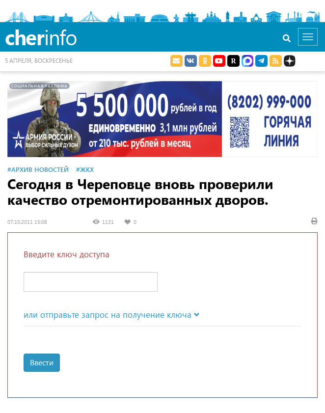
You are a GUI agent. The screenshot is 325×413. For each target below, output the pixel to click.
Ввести (42, 362)
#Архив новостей (38, 169)
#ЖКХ (85, 169)
